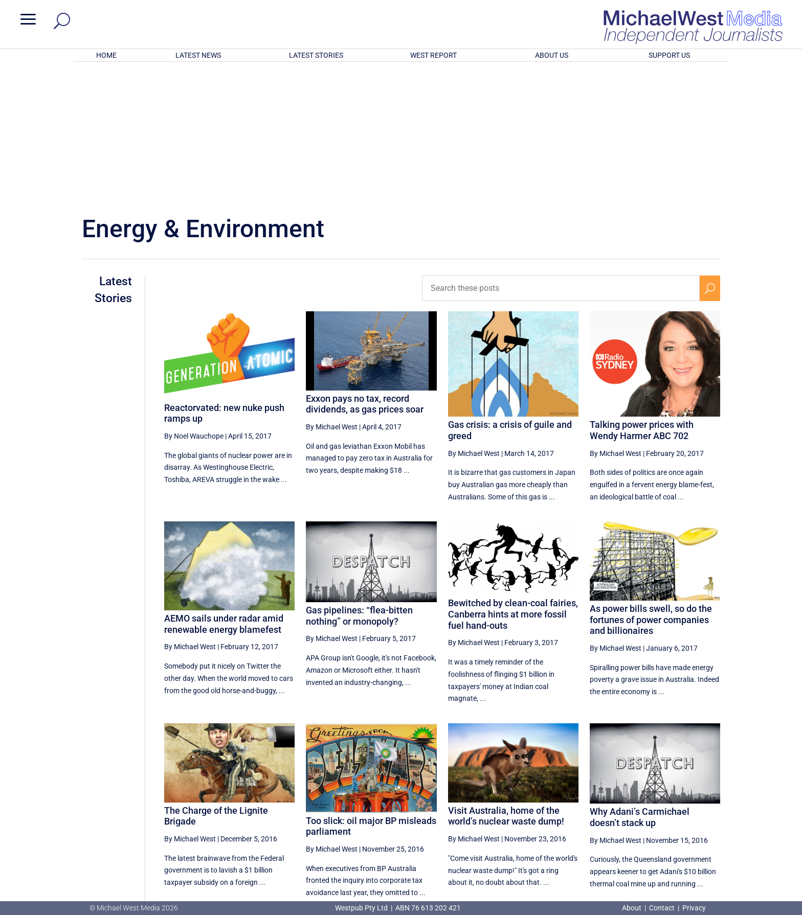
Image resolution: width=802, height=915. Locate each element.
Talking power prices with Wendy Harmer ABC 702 (642, 296)
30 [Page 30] (583, 804)
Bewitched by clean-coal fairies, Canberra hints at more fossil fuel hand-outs (513, 480)
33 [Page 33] (660, 804)
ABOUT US (551, 55)
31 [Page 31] (609, 804)
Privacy (694, 908)
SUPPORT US (669, 55)
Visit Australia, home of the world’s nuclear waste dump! (506, 682)
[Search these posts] (561, 154)
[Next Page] (710, 804)
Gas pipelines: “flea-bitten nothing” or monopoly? (359, 482)
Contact (662, 908)
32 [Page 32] (635, 804)
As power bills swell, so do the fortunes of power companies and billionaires (651, 485)
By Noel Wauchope (194, 302)
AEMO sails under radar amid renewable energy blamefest (223, 490)
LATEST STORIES (316, 55)
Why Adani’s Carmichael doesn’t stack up (639, 683)
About (632, 908)
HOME (106, 55)
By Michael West (332, 293)
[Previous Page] (559, 804)
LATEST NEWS (198, 55)
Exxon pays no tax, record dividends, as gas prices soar (365, 270)
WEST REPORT (433, 55)
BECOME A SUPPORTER (748, 843)
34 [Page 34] (686, 804)
